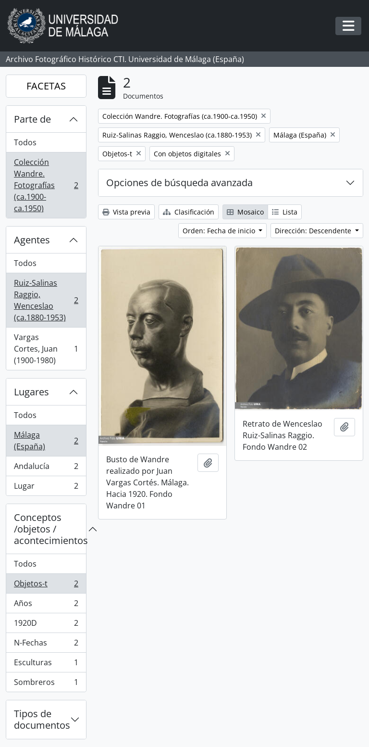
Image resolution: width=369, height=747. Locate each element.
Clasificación (188, 211)
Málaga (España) (45, 441)
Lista (284, 211)
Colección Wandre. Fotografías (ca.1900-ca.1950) (45, 185)
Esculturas (45, 664)
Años (45, 605)
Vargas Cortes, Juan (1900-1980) (45, 349)
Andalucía (45, 468)
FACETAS (46, 85)
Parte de (32, 119)
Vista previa (126, 211)
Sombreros (45, 684)
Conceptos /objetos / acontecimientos (50, 529)
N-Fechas (45, 645)
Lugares (31, 391)
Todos (25, 142)
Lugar (45, 487)
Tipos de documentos (42, 719)
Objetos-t (45, 586)
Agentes (32, 239)
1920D (45, 625)
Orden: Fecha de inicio (220, 230)
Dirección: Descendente (314, 230)
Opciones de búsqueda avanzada (179, 182)
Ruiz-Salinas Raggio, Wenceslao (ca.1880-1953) (45, 300)
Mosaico (245, 211)
